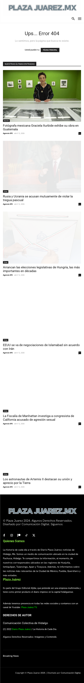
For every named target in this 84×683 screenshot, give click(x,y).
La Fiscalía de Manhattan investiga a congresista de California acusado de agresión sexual (38, 417)
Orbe (5, 191)
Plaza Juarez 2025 (36, 672)
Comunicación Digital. (71, 672)
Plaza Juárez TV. (29, 607)
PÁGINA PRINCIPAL (50, 50)
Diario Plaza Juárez (21, 629)
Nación (6, 121)
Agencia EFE (8, 133)
